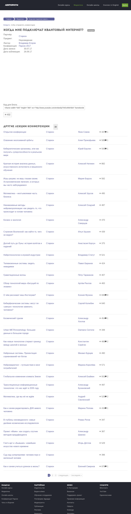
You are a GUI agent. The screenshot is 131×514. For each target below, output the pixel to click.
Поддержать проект (74, 495)
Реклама (37, 510)
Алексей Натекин (86, 164)
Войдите (6, 25)
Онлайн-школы (93, 5)
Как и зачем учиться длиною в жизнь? (21, 466)
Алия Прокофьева (86, 140)
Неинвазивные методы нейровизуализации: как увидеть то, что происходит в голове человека (22, 208)
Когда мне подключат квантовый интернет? (41, 19)
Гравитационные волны (14, 275)
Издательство (39, 488)
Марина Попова (85, 408)
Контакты (70, 503)
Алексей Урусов (85, 193)
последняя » (76, 475)
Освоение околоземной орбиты (18, 140)
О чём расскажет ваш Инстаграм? (19, 295)
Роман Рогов (84, 420)
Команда (70, 510)
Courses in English (111, 5)
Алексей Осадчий (86, 205)
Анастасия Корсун (86, 243)
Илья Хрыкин (84, 232)
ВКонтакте (104, 488)
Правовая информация (76, 499)
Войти (125, 5)
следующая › (63, 475)
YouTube (103, 491)
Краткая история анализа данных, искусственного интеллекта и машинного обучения (22, 167)
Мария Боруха (85, 179)
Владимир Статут (86, 255)
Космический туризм (13, 318)
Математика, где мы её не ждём (18, 396)
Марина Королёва (86, 365)
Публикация (38, 506)
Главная (8, 19)
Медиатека (78, 5)
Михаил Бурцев (85, 353)
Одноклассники (105, 495)
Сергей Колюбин (86, 303)
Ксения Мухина (85, 295)
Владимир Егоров (27, 43)
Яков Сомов (83, 132)
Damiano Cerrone (86, 330)
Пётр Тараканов (85, 275)
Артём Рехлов (84, 283)
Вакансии (70, 491)
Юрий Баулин (84, 149)
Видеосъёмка (39, 491)
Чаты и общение (8, 503)
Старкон (23, 36)
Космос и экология (12, 220)
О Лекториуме (72, 488)
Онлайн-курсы (64, 5)
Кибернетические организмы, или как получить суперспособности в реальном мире (22, 152)
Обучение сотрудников (43, 495)
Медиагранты (39, 503)
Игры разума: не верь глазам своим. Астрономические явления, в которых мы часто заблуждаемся (21, 182)
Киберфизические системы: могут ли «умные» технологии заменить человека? (21, 306)
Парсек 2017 (25, 46)
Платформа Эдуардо (42, 499)
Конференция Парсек (10, 499)
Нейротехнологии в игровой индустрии (21, 255)
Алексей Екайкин (86, 376)
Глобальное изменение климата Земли (22, 376)
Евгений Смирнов (86, 466)
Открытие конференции (14, 132)
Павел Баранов (85, 263)
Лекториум (11, 5)
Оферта (70, 506)
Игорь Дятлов (84, 443)
